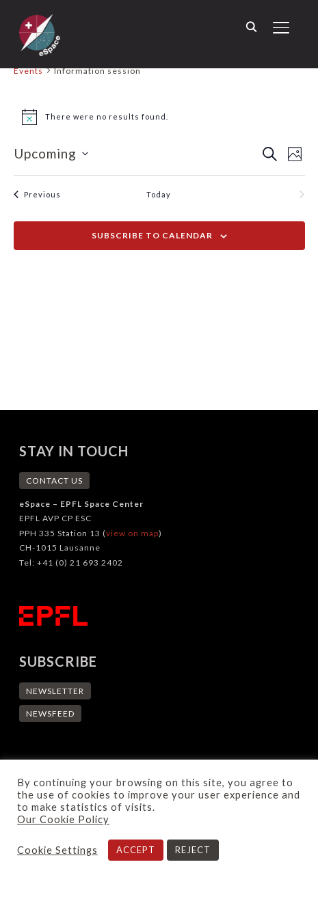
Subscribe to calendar (152, 235)
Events (28, 71)
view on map (132, 533)
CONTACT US (54, 480)
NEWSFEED (50, 713)
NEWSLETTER (55, 691)
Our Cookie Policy (63, 819)
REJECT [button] (193, 849)
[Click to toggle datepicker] (51, 154)
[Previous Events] (37, 194)
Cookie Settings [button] (57, 850)
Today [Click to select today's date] (158, 194)
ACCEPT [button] (135, 849)
